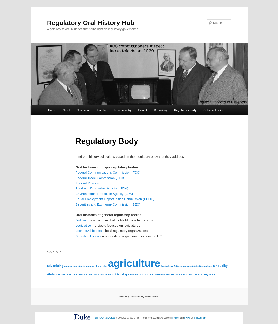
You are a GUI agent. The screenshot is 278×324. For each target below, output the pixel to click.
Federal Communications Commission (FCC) (108, 172)
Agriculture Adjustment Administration (182, 266)
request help (200, 318)
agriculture (134, 263)
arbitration (145, 274)
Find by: (102, 110)
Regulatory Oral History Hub (91, 22)
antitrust (118, 274)
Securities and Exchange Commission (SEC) (108, 204)
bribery (204, 274)
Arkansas (180, 274)
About (66, 110)
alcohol (73, 274)
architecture (158, 274)
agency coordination (75, 266)
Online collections (214, 110)
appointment (132, 274)
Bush (212, 274)
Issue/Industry (123, 110)
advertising (55, 266)
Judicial (81, 220)
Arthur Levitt (193, 274)
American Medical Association (94, 274)
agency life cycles (97, 266)
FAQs (187, 318)
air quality (220, 266)
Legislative (83, 225)
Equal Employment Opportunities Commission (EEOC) (115, 199)
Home (52, 110)
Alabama (53, 274)
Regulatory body (185, 110)
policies (175, 318)
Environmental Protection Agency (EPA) (104, 194)
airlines (208, 266)
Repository (160, 110)
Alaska (64, 274)
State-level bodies (88, 236)
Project (142, 110)
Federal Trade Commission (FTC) (100, 178)
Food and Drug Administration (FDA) (102, 188)
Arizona (170, 274)
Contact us (83, 110)
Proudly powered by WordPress (139, 296)
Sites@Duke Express (105, 318)
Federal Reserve (88, 183)
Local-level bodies (89, 231)
